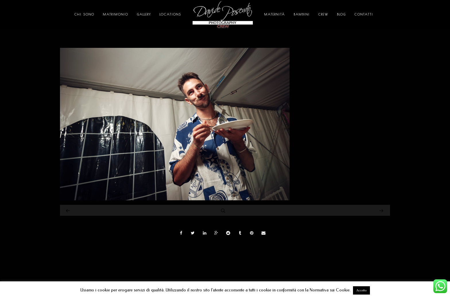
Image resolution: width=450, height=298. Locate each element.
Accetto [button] (361, 290)
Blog (341, 14)
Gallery (144, 14)
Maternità (274, 14)
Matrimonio (115, 14)
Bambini (302, 14)
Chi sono (84, 14)
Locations (170, 14)
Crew (323, 14)
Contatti (363, 14)
